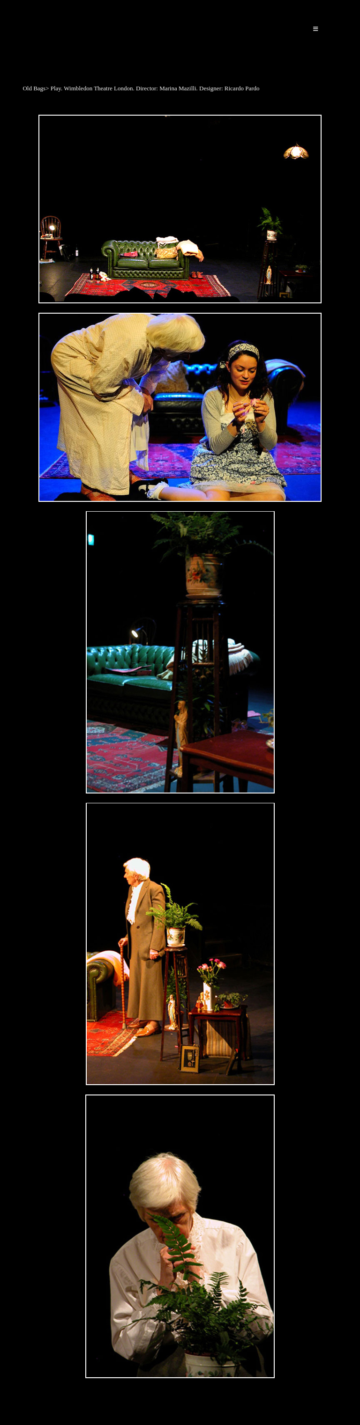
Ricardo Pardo (57, 33)
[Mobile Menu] (316, 29)
